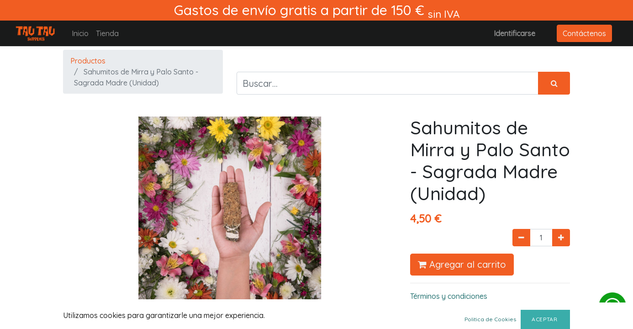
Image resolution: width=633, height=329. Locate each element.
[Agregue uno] (561, 237)
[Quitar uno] (521, 237)
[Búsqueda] (554, 83)
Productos (88, 60)
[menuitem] (80, 33)
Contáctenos (584, 33)
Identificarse (514, 33)
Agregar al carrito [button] (462, 264)
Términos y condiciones (448, 296)
